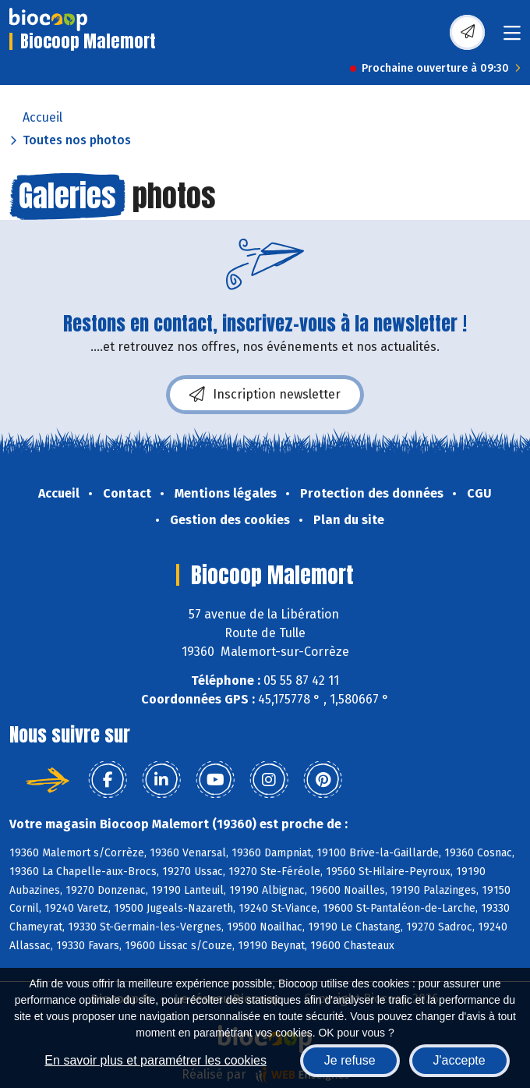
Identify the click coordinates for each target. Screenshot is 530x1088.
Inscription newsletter (265, 394)
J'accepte (459, 1060)
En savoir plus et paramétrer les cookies (155, 1060)
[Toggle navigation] (512, 38)
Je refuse (350, 1060)
